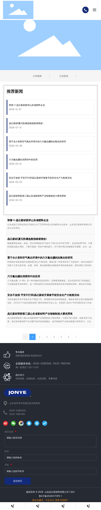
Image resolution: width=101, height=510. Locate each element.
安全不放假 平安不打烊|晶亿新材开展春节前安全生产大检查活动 (40, 178)
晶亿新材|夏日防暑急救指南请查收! (26, 123)
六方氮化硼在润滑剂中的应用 (23, 159)
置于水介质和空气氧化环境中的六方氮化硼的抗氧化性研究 (37, 141)
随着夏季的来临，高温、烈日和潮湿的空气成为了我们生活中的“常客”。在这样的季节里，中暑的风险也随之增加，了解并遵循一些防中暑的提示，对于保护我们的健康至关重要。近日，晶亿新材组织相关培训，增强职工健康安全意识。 (50, 247)
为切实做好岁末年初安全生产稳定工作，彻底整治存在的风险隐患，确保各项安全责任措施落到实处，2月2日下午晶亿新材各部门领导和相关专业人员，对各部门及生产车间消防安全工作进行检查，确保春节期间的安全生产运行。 (50, 303)
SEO (73, 492)
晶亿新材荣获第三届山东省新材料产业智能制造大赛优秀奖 (37, 196)
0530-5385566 (17, 410)
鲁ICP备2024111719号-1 (50, 496)
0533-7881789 (17, 414)
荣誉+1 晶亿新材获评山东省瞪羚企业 (27, 105)
